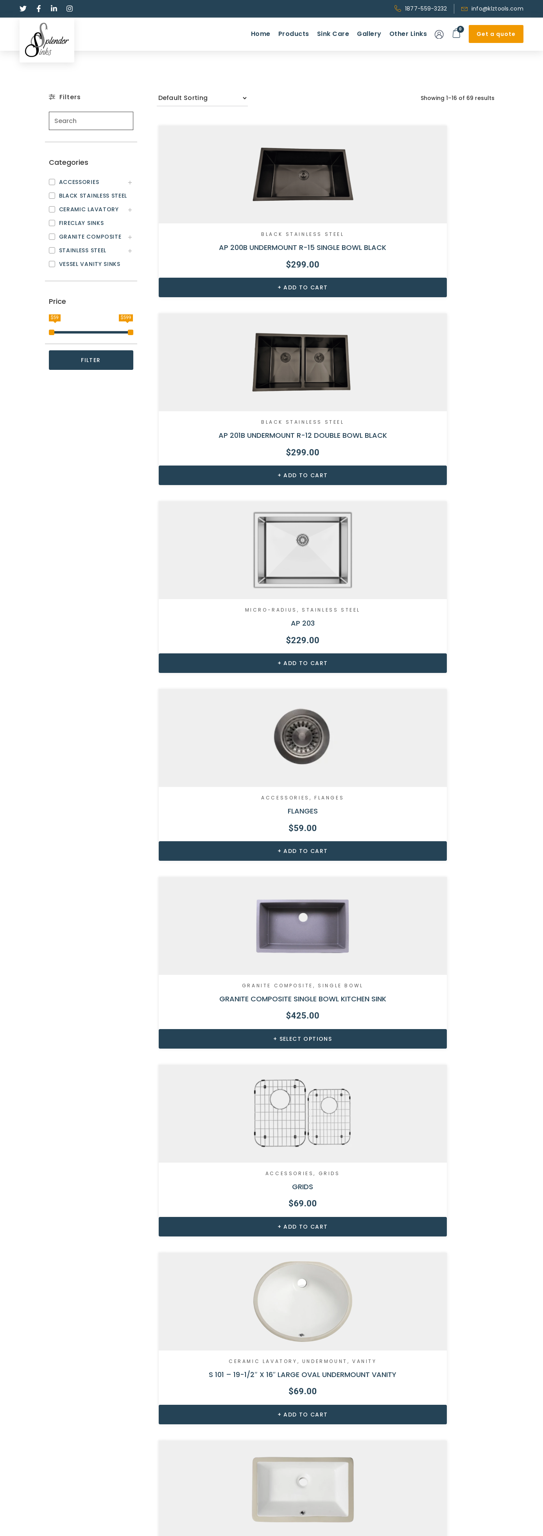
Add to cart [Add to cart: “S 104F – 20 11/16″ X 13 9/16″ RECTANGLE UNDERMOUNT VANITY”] (328, 677)
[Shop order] (202, 98)
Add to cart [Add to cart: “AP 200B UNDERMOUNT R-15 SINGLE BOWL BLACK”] (213, 283)
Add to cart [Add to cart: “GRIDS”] (443, 476)
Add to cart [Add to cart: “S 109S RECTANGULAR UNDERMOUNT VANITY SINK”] (443, 879)
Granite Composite (324, 408)
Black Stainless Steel (210, 221)
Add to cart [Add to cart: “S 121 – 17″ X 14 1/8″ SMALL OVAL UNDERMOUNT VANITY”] (443, 1080)
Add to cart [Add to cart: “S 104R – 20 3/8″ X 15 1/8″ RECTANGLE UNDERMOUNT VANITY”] (443, 677)
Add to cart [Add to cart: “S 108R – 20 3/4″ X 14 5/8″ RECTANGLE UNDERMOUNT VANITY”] (328, 879)
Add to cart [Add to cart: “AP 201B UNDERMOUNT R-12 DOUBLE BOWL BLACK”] (328, 283)
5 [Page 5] (364, 1312)
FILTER (90, 360)
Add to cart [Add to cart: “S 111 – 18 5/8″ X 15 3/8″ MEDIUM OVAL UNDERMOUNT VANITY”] (328, 1080)
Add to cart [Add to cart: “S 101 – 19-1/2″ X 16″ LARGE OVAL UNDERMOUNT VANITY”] (213, 677)
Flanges (237, 408)
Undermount (195, 607)
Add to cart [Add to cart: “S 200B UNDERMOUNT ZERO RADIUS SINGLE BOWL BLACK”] (213, 1275)
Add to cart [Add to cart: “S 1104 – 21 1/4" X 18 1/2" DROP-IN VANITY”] (213, 1080)
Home (261, 33)
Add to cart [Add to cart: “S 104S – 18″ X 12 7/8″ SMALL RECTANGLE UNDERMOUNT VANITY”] (213, 879)
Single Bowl (325, 414)
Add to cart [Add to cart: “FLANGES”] (213, 476)
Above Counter (209, 1003)
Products (293, 33)
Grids (467, 408)
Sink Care (333, 33)
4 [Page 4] (345, 1312)
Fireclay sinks (180, 1460)
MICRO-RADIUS (440, 221)
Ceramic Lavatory (209, 601)
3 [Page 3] (325, 1312)
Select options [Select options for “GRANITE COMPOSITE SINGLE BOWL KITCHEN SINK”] (328, 476)
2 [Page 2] (306, 1312)
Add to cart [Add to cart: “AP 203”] (443, 283)
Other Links (408, 33)
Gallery (369, 33)
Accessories (193, 408)
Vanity (235, 607)
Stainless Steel (440, 227)
